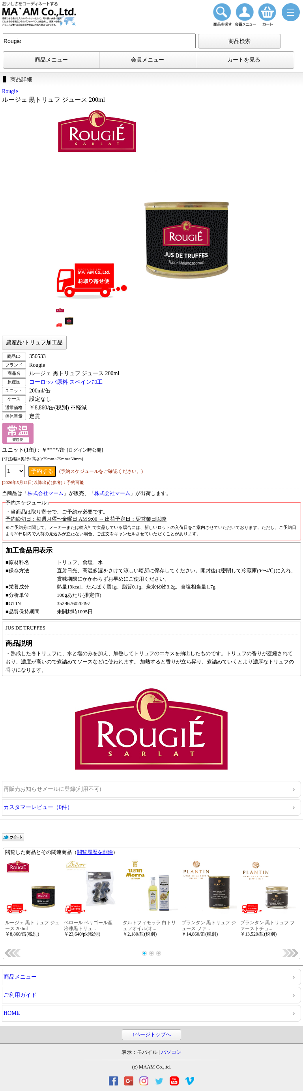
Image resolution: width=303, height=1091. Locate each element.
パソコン (171, 1052)
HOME (12, 1013)
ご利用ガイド (20, 995)
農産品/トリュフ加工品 (34, 343)
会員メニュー (147, 60)
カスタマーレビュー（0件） (38, 807)
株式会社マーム (46, 493)
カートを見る (243, 60)
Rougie (10, 91)
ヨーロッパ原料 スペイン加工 (66, 382)
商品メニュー (51, 60)
